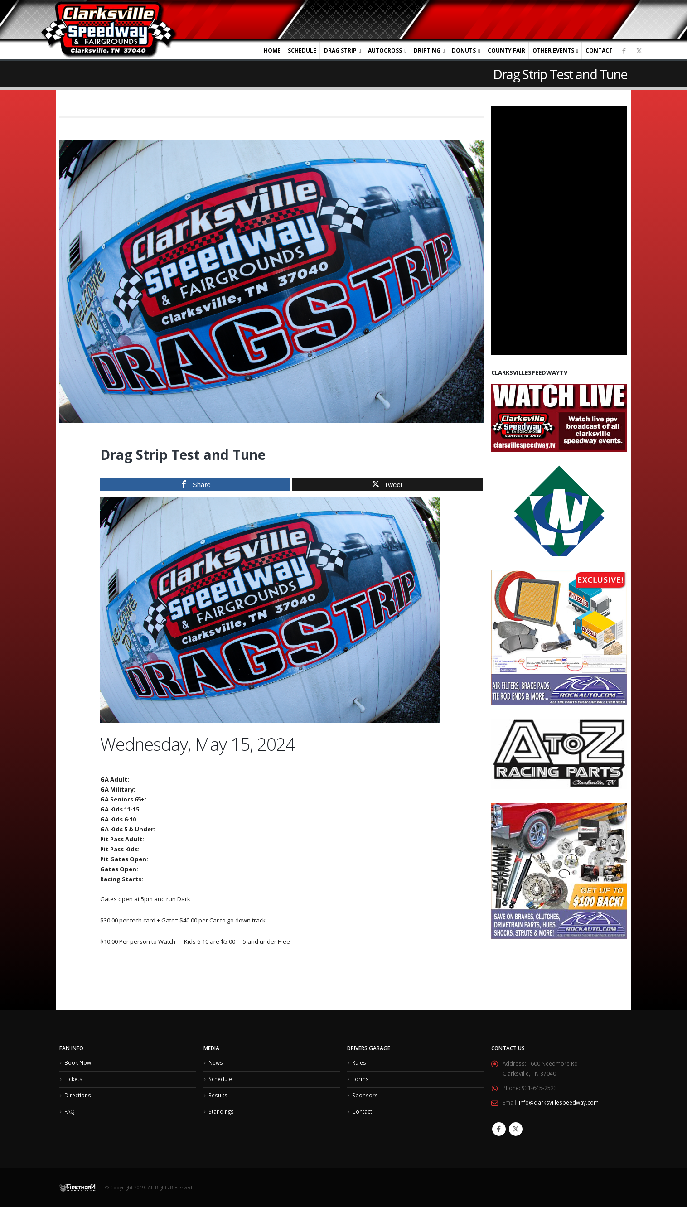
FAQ (69, 1113)
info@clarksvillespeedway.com (559, 1102)
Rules (359, 1063)
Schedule (302, 50)
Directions (77, 1096)
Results (217, 1096)
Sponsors (365, 1096)
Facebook (499, 1129)
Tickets (73, 1079)
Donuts (464, 50)
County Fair (506, 50)
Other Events (553, 50)
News (215, 1063)
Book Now (77, 1063)
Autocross (385, 50)
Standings (221, 1113)
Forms (360, 1079)
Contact (599, 50)
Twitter (516, 1129)
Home (272, 50)
